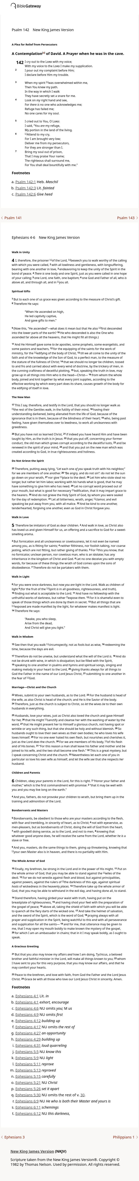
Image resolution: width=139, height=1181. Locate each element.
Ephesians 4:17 (28, 1026)
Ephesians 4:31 (28, 1045)
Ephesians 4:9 (27, 1014)
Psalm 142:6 (25, 194)
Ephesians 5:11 (28, 1064)
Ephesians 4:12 (28, 1020)
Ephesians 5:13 (28, 1070)
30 (82, 1094)
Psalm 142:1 (25, 181)
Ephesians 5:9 (27, 1057)
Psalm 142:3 (25, 187)
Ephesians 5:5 (27, 1051)
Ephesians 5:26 (28, 1088)
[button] (75, 12)
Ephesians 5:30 (28, 1094)
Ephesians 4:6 (27, 1008)
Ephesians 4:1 (27, 996)
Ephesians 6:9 (27, 1101)
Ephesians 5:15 (28, 1076)
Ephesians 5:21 (28, 1082)
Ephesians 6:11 (28, 1107)
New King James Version (32, 1151)
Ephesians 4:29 (28, 1039)
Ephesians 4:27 (28, 1033)
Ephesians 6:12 (28, 1113)
